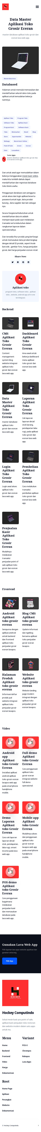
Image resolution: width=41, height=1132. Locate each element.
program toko (22, 118)
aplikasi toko (8, 118)
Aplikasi (5, 1094)
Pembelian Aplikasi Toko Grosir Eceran (30, 474)
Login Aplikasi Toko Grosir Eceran (8, 474)
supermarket (16, 137)
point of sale (8, 146)
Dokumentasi (8, 1073)
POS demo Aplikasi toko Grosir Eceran (10, 887)
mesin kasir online (20, 141)
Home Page (7, 1088)
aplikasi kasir (23, 123)
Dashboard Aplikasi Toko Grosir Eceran (30, 341)
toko (5, 132)
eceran (28, 146)
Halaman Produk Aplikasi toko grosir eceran (10, 682)
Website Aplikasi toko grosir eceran (30, 680)
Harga (5, 1067)
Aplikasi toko (20, 287)
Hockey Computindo (11, 1125)
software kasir (23, 127)
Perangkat (6, 1099)
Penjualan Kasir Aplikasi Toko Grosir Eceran (9, 537)
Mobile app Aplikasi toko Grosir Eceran (30, 823)
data (5, 150)
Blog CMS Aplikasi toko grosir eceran (30, 618)
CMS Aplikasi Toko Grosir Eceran (8, 341)
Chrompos (26, 1051)
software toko (9, 123)
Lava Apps (11, 155)
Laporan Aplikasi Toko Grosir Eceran (28, 405)
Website (6, 1105)
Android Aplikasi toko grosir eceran (10, 618)
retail (26, 132)
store (6, 137)
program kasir (9, 127)
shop (34, 132)
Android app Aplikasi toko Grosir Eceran (10, 760)
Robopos (26, 1056)
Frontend (6, 1056)
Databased (9, 84)
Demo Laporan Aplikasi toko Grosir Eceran (10, 825)
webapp (7, 141)
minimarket (16, 132)
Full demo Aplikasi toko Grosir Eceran (30, 758)
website (28, 137)
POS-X (25, 1045)
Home (4, 1045)
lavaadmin (15, 150)
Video (4, 1062)
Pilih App (9, 961)
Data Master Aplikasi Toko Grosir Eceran (8, 407)
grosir (19, 146)
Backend (6, 1051)
